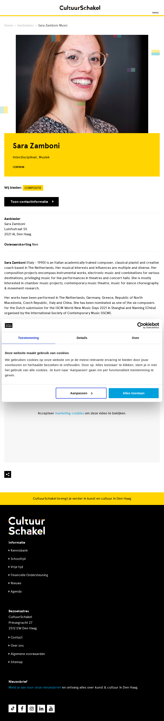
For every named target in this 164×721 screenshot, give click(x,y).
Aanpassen (81, 393)
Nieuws (16, 583)
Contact (17, 637)
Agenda (16, 591)
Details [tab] (82, 338)
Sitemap (17, 662)
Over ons (17, 645)
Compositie (33, 188)
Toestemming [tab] (28, 338)
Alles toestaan (134, 393)
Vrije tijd (17, 567)
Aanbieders (25, 25)
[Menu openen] (155, 7)
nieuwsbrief (35, 687)
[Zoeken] (8, 7)
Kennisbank (19, 550)
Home (8, 25)
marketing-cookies (69, 413)
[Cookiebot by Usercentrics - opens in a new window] (140, 325)
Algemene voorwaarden (28, 654)
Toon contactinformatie (32, 202)
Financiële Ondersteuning (29, 575)
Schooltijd (18, 559)
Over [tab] (135, 338)
